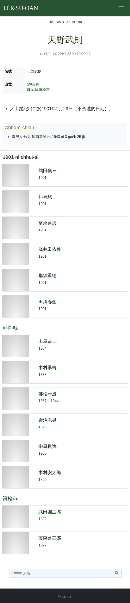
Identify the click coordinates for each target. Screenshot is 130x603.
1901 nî (33, 84)
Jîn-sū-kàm (74, 22)
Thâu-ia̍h (54, 22)
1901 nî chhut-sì (21, 157)
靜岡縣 (32, 90)
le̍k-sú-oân (65, 596)
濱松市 (44, 90)
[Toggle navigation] (121, 8)
